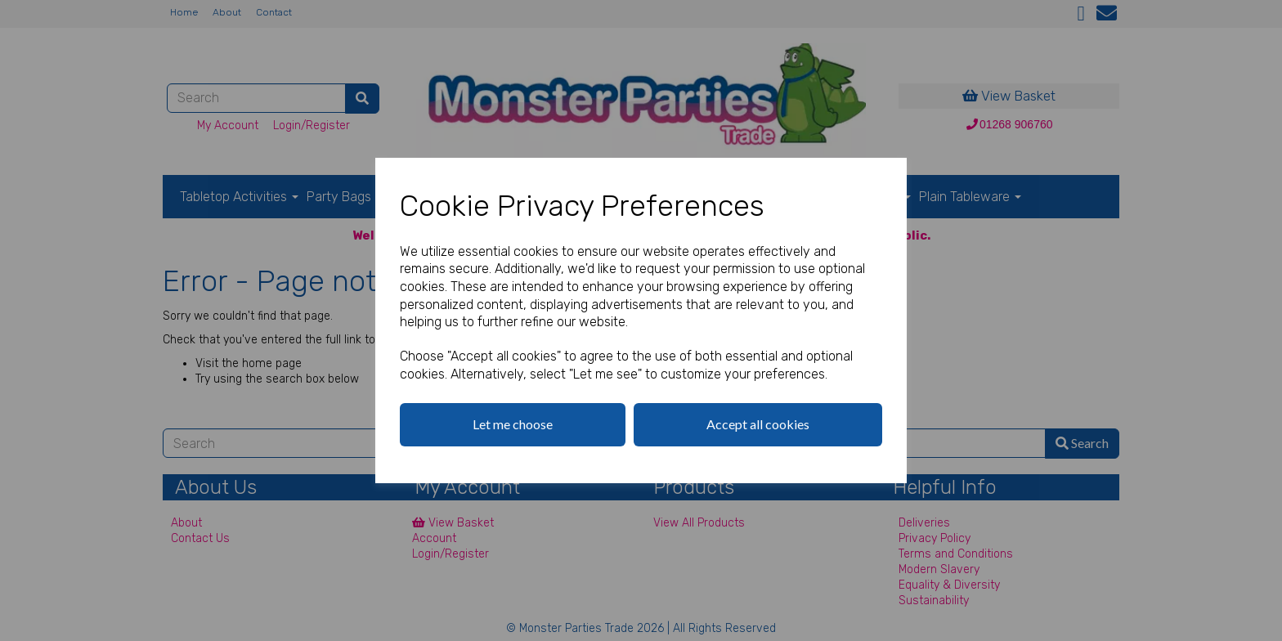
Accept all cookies (757, 424)
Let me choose (513, 424)
